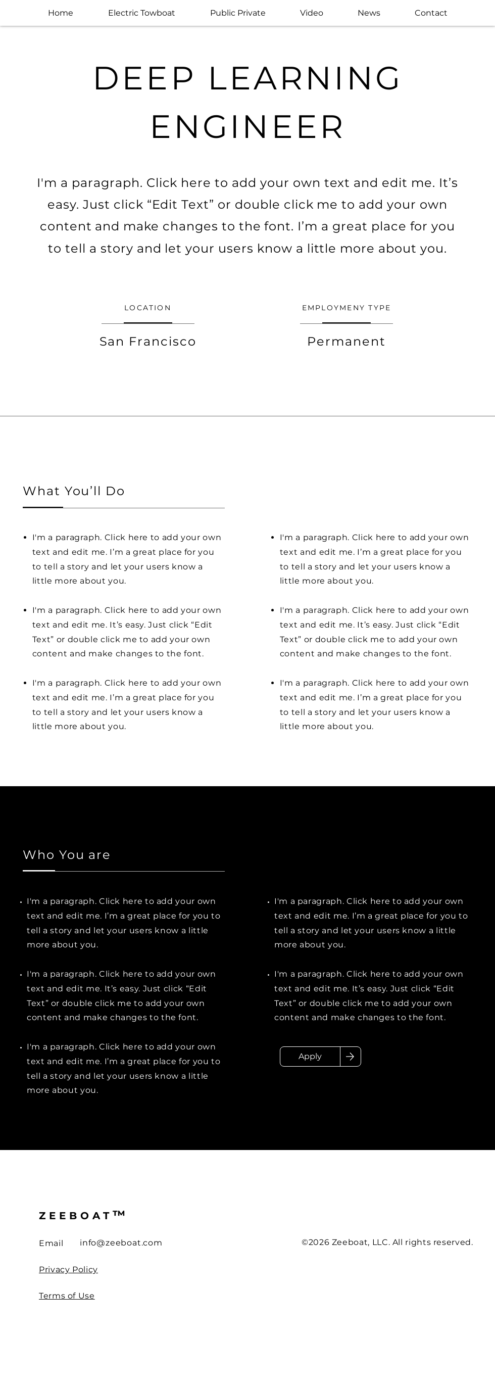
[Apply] (310, 1056)
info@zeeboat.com (121, 1243)
